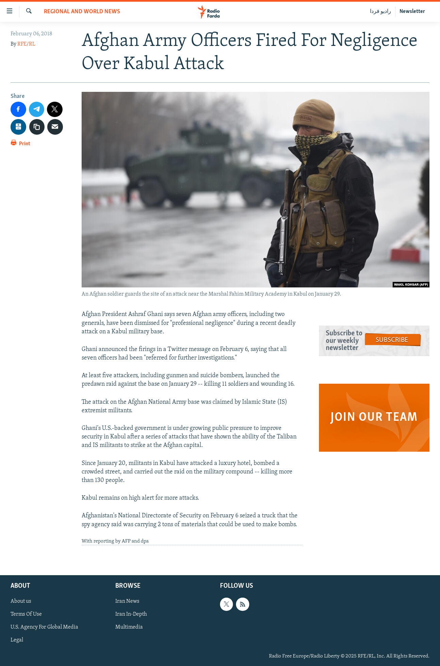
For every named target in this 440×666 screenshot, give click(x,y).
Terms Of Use (26, 614)
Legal (17, 640)
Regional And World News (82, 12)
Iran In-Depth (131, 614)
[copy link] (37, 127)
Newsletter (412, 11)
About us (21, 601)
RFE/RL (26, 44)
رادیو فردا (380, 11)
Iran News (127, 601)
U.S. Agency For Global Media (44, 627)
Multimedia (129, 627)
